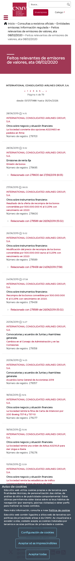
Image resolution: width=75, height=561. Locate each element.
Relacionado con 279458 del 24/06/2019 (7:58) (36, 267)
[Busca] (68, 4)
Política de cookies (59, 510)
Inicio (11, 23)
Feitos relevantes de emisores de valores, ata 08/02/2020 (33, 31)
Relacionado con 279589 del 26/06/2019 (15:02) (37, 221)
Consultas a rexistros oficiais (35, 23)
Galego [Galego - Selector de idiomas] (59, 12)
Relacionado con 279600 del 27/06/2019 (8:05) (37, 175)
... (43, 91)
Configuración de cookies (37, 532)
